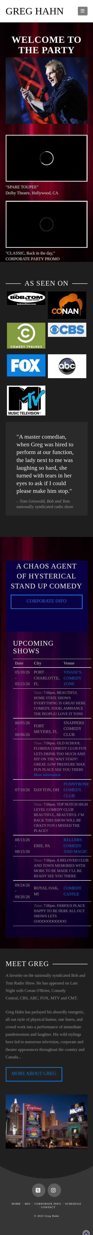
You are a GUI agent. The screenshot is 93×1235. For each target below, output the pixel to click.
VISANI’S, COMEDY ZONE (72, 678)
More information (47, 775)
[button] (83, 11)
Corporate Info (46, 601)
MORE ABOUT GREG (33, 1073)
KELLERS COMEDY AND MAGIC (75, 845)
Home (16, 1203)
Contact (48, 1207)
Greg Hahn (35, 11)
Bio (27, 1203)
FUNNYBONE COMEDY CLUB (76, 790)
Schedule (73, 1203)
